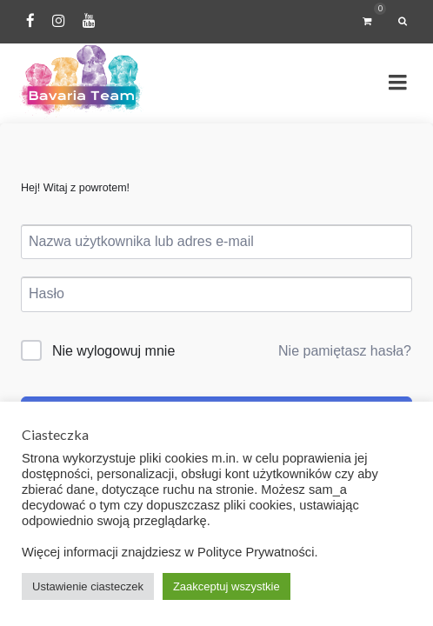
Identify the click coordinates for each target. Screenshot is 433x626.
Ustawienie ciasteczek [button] (87, 586)
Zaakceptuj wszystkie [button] (226, 586)
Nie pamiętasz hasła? (344, 350)
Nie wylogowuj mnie (113, 350)
